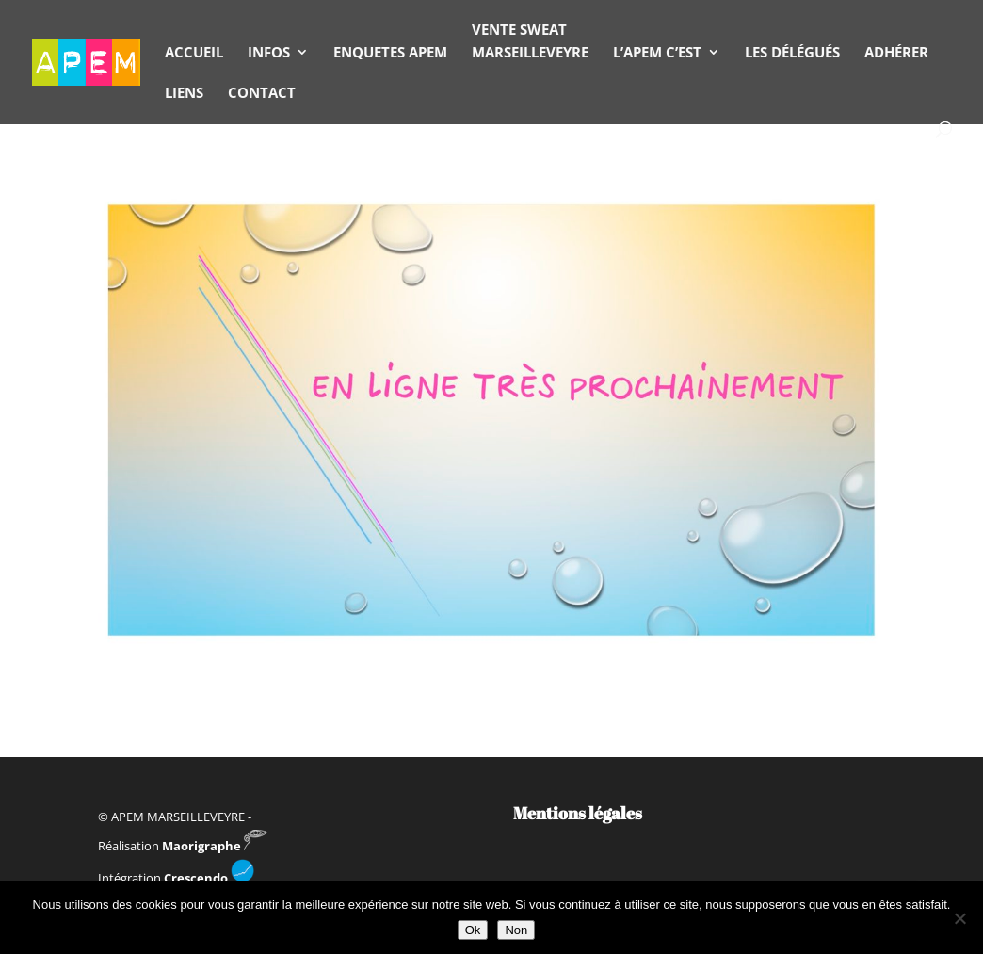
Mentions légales (577, 812)
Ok (473, 930)
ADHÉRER (896, 51)
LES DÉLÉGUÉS (792, 51)
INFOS (269, 51)
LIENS (184, 92)
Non (516, 930)
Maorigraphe (214, 845)
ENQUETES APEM (390, 51)
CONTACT (262, 92)
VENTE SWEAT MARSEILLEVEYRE (530, 40)
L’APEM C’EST (657, 51)
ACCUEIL (194, 51)
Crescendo (209, 877)
